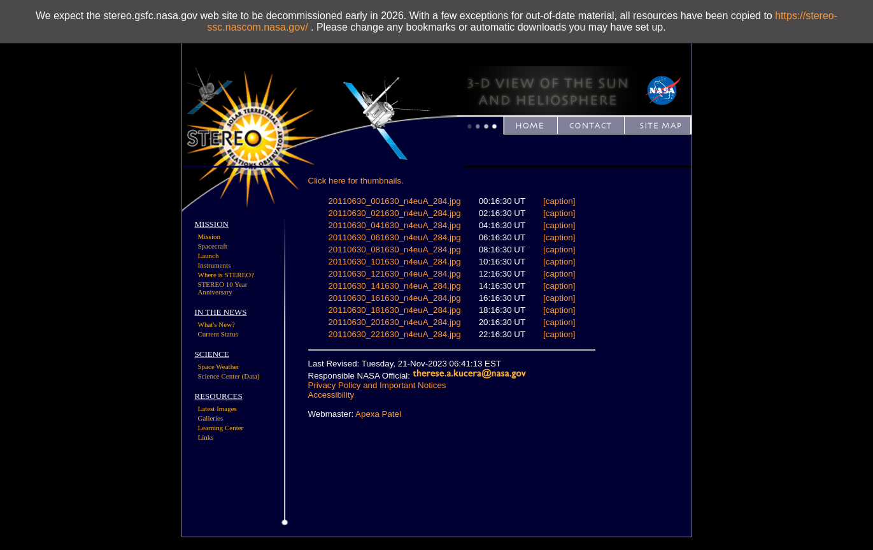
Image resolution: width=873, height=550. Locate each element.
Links (206, 437)
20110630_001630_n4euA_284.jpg (394, 201)
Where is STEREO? (226, 275)
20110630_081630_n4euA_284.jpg (394, 249)
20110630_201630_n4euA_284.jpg (394, 322)
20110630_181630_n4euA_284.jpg (394, 310)
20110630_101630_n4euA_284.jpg (394, 261)
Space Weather (218, 366)
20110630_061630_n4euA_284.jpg (394, 237)
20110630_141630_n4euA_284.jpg (394, 286)
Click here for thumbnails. (356, 180)
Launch (208, 255)
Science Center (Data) (229, 376)
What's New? (217, 324)
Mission (209, 236)
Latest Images (217, 408)
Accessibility (331, 395)
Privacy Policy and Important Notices (377, 385)
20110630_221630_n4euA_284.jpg (394, 334)
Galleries (211, 418)
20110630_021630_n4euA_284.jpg (394, 213)
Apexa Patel (378, 414)
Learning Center (221, 427)
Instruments (214, 265)
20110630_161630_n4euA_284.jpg (394, 298)
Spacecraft (212, 246)
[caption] (559, 201)
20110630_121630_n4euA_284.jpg (394, 274)
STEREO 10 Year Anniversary (223, 288)
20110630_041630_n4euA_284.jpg (394, 225)
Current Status (218, 334)
